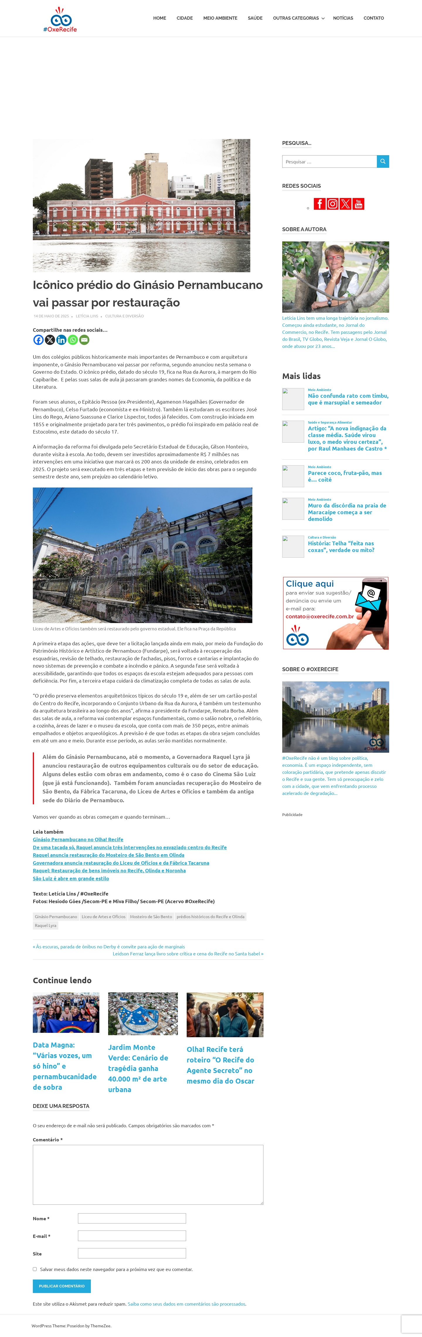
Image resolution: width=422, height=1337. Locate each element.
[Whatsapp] (73, 340)
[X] (50, 340)
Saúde (255, 18)
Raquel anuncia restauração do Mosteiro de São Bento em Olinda (108, 855)
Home (159, 18)
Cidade (185, 18)
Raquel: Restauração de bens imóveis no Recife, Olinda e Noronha (109, 870)
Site (37, 1253)
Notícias (343, 18)
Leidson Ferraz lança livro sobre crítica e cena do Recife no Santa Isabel (186, 953)
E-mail (41, 1236)
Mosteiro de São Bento (151, 916)
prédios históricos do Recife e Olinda (210, 916)
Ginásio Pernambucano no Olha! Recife (78, 839)
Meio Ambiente (220, 18)
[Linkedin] (61, 340)
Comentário (48, 1139)
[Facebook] (38, 340)
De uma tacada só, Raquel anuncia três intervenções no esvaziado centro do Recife (130, 847)
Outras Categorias (299, 18)
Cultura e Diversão (124, 315)
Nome (41, 1218)
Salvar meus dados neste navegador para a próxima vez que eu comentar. (116, 1269)
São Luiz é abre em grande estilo (71, 878)
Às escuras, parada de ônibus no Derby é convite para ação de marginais (110, 946)
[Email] (84, 340)
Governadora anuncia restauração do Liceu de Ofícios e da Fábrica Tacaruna (121, 863)
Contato (374, 18)
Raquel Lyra (45, 925)
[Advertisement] (211, 81)
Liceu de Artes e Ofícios (103, 916)
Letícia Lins (87, 315)
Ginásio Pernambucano (56, 916)
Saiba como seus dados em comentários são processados (186, 1303)
